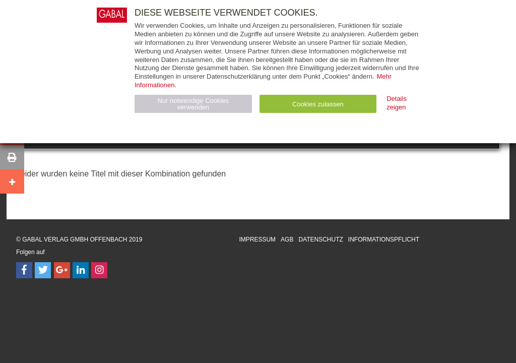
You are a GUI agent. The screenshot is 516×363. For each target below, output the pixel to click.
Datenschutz (320, 239)
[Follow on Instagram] (99, 270)
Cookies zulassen (318, 104)
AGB (287, 239)
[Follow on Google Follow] (62, 270)
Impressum (257, 239)
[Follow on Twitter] (43, 270)
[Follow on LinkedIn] (81, 270)
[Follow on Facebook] (24, 270)
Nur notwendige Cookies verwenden (193, 104)
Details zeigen (396, 103)
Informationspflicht (383, 239)
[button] (12, 157)
